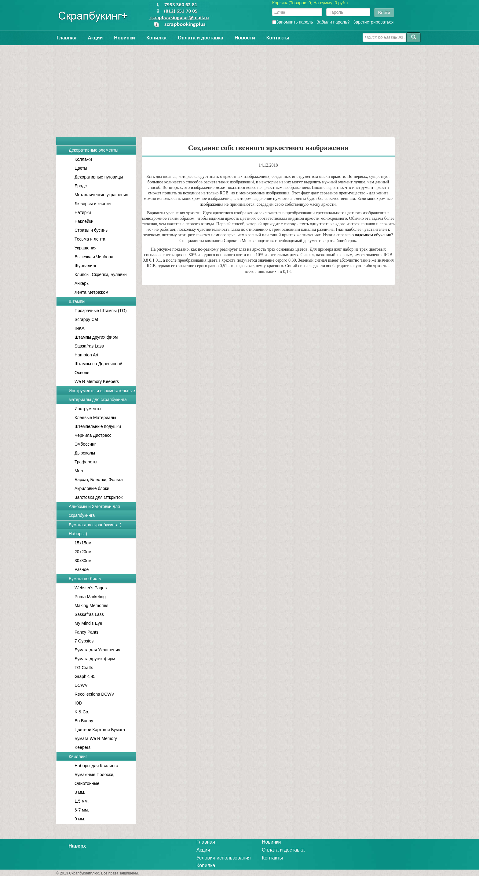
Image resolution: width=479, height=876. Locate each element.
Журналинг (86, 265)
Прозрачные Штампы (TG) (101, 310)
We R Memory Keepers (97, 381)
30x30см (83, 560)
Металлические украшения (101, 194)
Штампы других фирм (96, 337)
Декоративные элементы (93, 150)
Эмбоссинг (85, 444)
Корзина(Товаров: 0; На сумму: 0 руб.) (310, 2)
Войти (384, 12)
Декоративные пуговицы (99, 177)
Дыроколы (85, 453)
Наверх (77, 845)
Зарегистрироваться (373, 22)
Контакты (277, 37)
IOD (78, 703)
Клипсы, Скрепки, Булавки (101, 274)
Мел (79, 470)
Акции (95, 37)
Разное (82, 569)
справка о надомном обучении (363, 235)
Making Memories (91, 605)
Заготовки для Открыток (98, 497)
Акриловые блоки (92, 488)
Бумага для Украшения (97, 649)
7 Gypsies (84, 641)
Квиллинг (78, 756)
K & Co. (82, 711)
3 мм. (80, 792)
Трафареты (86, 461)
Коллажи (83, 159)
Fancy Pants (86, 632)
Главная (66, 37)
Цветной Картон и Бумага (100, 729)
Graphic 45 (85, 676)
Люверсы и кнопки (93, 203)
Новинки (124, 37)
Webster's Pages (91, 587)
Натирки (83, 212)
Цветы (81, 168)
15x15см (83, 542)
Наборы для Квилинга (96, 765)
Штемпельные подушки (98, 426)
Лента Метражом (91, 292)
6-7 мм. (82, 810)
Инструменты (88, 408)
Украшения (86, 247)
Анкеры (82, 283)
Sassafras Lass (89, 346)
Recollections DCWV (94, 694)
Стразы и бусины (91, 230)
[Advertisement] (239, 88)
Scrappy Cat (86, 319)
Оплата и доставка (200, 37)
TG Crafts (84, 667)
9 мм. (80, 818)
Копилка (156, 37)
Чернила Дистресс (93, 435)
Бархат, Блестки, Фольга (99, 479)
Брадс (81, 185)
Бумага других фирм (95, 658)
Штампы (77, 301)
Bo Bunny (84, 720)
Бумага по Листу (85, 578)
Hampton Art (86, 354)
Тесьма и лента (90, 239)
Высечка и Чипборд (94, 256)
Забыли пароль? (332, 22)
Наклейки (84, 221)
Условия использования (223, 857)
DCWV (81, 685)
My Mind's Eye (88, 623)
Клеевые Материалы (95, 417)
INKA (80, 328)
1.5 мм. (82, 801)
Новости (245, 37)
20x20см (83, 551)
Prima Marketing (90, 596)
